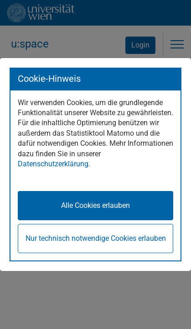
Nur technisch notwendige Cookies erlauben (96, 238)
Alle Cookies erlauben (95, 205)
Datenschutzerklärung (53, 163)
